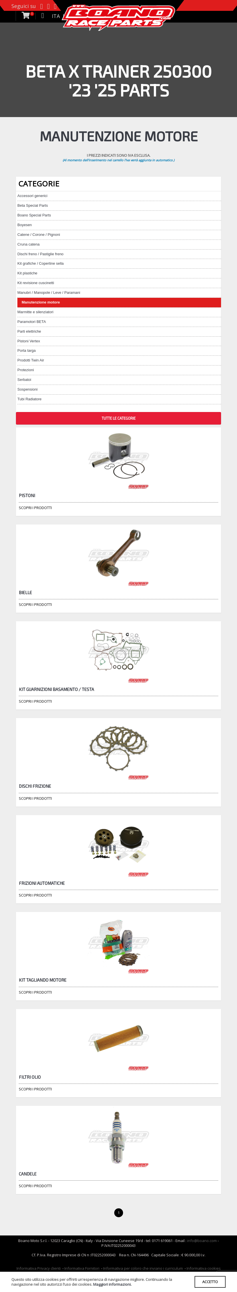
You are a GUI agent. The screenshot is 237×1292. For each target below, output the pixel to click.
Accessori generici (32, 196)
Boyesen (24, 225)
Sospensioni (27, 389)
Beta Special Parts (32, 205)
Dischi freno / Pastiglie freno (40, 254)
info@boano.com (202, 1240)
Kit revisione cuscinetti (35, 283)
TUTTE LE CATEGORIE (119, 418)
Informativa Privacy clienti (39, 1268)
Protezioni (25, 370)
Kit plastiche (27, 273)
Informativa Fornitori (81, 1268)
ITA (56, 16)
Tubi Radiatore (29, 399)
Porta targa (26, 350)
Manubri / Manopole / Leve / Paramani (48, 292)
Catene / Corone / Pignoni (38, 234)
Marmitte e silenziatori (35, 312)
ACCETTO (210, 1281)
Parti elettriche (29, 331)
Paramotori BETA (31, 322)
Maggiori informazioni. (112, 1284)
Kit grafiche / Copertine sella (40, 263)
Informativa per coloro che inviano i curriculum (143, 1268)
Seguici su (23, 6)
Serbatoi (24, 379)
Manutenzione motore (41, 302)
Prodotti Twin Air (30, 360)
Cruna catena (28, 244)
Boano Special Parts (34, 215)
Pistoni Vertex (28, 341)
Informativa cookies (204, 1268)
